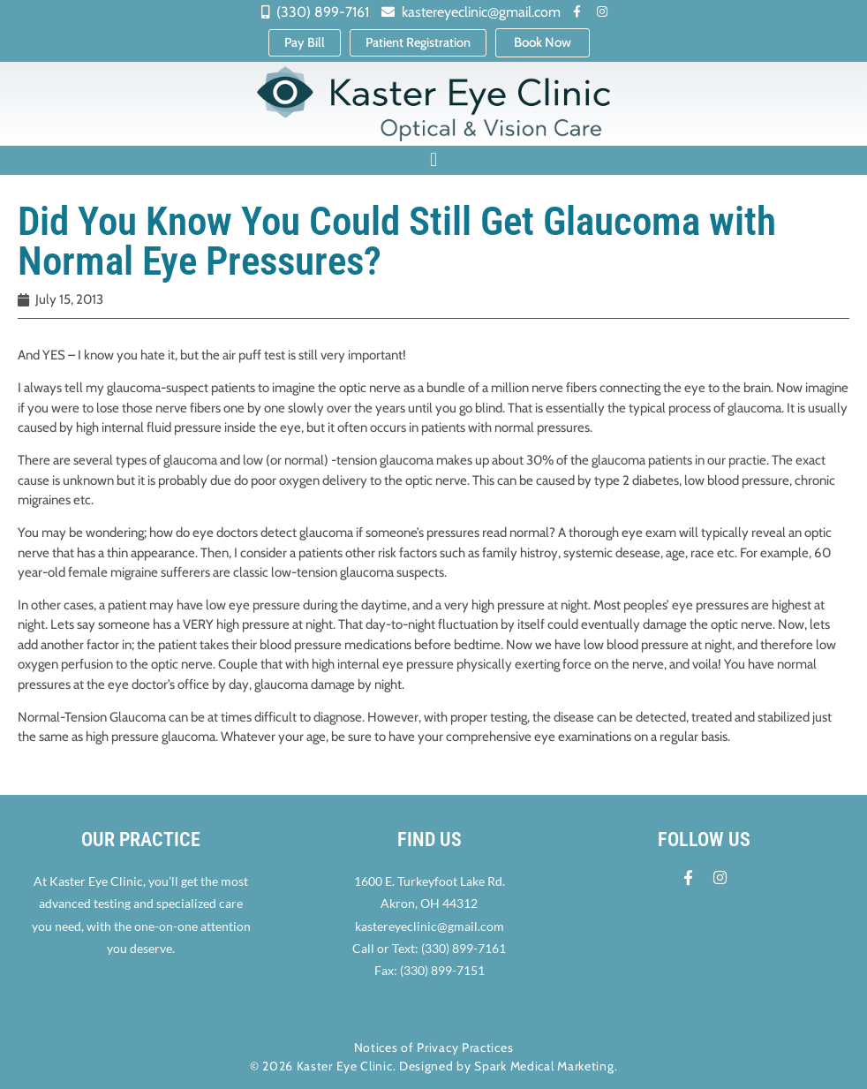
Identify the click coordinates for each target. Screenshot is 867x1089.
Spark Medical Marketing (544, 1066)
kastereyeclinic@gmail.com (429, 926)
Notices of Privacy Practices (434, 1047)
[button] (433, 161)
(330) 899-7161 (463, 949)
